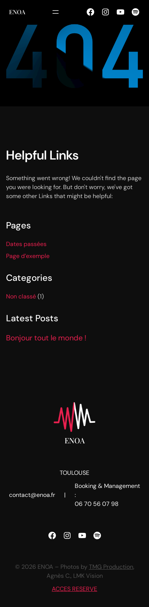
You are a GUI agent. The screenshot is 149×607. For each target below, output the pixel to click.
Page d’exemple (28, 256)
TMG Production (111, 567)
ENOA (17, 12)
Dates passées (26, 244)
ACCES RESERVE (74, 589)
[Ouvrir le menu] (55, 11)
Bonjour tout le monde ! (46, 338)
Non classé (21, 296)
